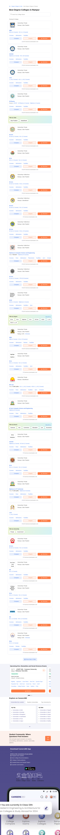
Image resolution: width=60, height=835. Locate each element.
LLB (10, 77)
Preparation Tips (14, 683)
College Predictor (21, 686)
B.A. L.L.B (24, 79)
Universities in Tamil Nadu (46, 716)
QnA (44, 258)
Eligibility (13, 681)
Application (18, 681)
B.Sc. (13, 160)
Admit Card (22, 683)
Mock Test (32, 681)
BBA (10, 30)
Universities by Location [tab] (17, 702)
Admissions (18, 35)
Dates (28, 686)
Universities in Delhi (18, 710)
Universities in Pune (18, 718)
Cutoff (38, 683)
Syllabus (32, 686)
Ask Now (48, 738)
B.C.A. (23, 32)
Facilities (26, 35)
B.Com (11, 134)
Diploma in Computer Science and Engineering (22, 253)
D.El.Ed (11, 54)
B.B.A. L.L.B (38, 386)
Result (34, 683)
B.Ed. (13, 302)
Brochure (44, 38)
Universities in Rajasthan (46, 710)
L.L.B (13, 79)
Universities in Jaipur (18, 721)
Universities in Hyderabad (19, 716)
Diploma (14, 55)
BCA (10, 641)
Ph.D (24, 278)
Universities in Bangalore (19, 714)
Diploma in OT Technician (16, 489)
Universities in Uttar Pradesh (47, 712)
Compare (15, 38)
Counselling (13, 686)
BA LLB (11, 384)
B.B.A (13, 32)
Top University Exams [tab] (47, 702)
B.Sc (10, 158)
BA (10, 569)
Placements (31, 258)
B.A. (23, 136)
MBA (10, 337)
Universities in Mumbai (18, 712)
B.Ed (10, 300)
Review (25, 342)
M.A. (24, 55)
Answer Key (28, 683)
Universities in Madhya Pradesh (48, 721)
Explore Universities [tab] (32, 702)
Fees (17, 258)
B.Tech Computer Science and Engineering (21, 408)
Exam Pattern (26, 681)
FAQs (37, 686)
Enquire (29, 38)
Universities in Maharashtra (47, 718)
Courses (11, 35)
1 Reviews (27, 637)
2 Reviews (27, 334)
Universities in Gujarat (45, 714)
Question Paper (39, 681)
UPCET (15, 103)
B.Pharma (12, 101)
